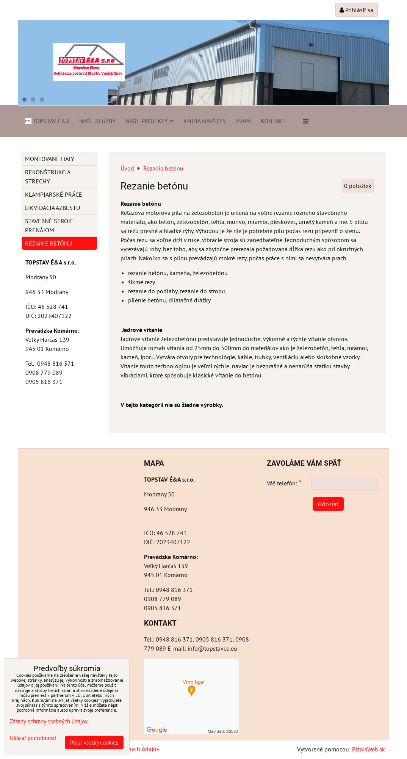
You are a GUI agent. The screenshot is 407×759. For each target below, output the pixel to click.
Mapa (243, 121)
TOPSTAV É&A (47, 121)
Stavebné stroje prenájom (49, 225)
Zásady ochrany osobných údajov (49, 721)
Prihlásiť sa (356, 10)
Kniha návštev (204, 121)
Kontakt (273, 121)
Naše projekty (149, 121)
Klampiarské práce (53, 194)
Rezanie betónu (48, 243)
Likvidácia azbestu (52, 207)
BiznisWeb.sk (368, 749)
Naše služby (97, 121)
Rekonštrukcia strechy (47, 176)
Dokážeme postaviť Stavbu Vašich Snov (87, 73)
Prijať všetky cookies (94, 742)
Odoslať (328, 504)
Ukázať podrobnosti (33, 738)
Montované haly (49, 159)
